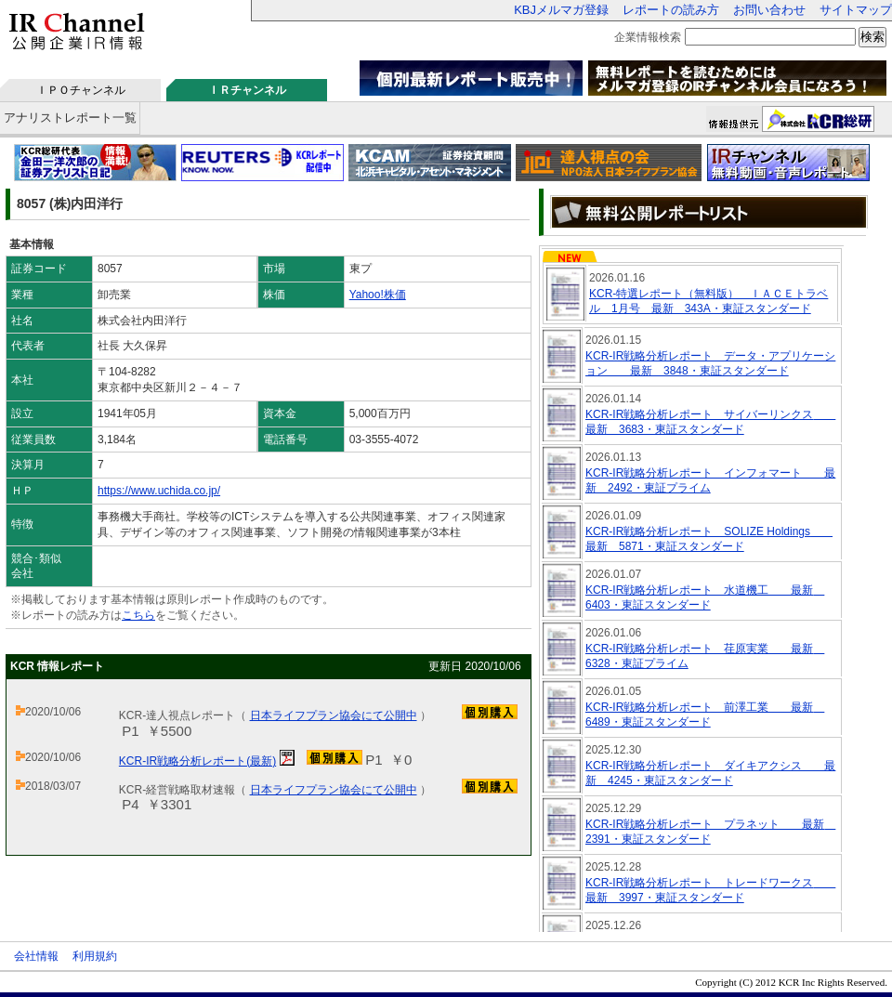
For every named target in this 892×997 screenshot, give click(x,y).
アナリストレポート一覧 (70, 118)
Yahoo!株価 (377, 294)
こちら (138, 615)
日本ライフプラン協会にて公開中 (333, 715)
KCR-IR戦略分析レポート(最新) (197, 760)
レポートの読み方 (671, 10)
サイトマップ (856, 10)
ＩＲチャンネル (247, 90)
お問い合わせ (769, 10)
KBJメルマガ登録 (561, 10)
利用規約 (94, 956)
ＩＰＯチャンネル (80, 90)
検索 (872, 37)
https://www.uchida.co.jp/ (159, 490)
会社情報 (36, 956)
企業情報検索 (647, 37)
